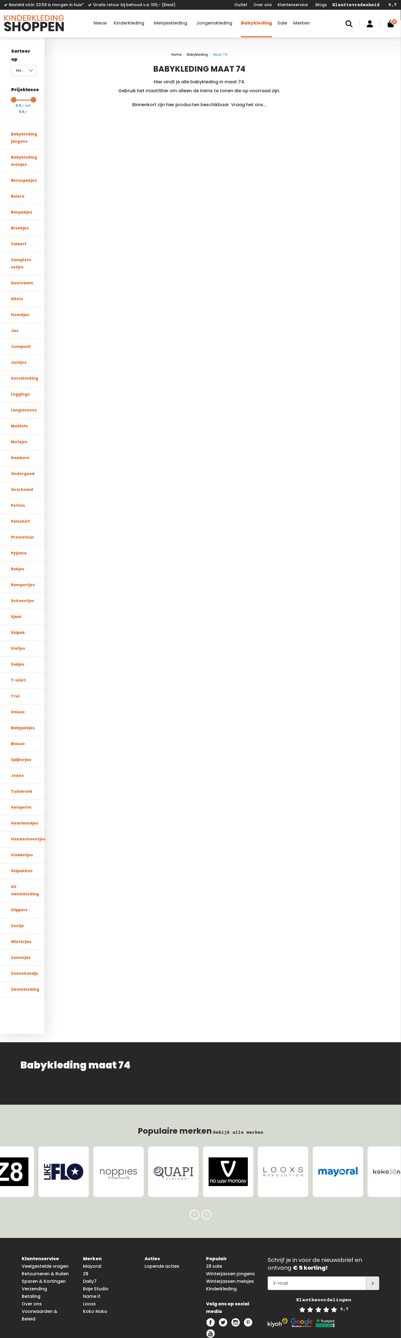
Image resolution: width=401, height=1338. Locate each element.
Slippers (19, 866)
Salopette (21, 771)
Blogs (321, 5)
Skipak (18, 596)
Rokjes (17, 533)
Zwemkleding (25, 946)
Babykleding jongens (32, 120)
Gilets (17, 263)
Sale (282, 23)
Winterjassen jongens (230, 1231)
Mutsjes (19, 406)
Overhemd (22, 453)
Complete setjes (27, 231)
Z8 (85, 1231)
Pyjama (19, 517)
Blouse (18, 708)
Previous (194, 1172)
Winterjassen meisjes (230, 1238)
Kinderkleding (129, 23)
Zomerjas (21, 914)
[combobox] (47, 62)
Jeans (17, 739)
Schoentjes (22, 565)
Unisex (18, 676)
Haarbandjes (24, 787)
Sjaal (16, 580)
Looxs (89, 1261)
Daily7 (90, 1238)
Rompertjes (23, 549)
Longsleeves (24, 374)
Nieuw (100, 23)
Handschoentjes (28, 803)
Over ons (262, 5)
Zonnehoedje (24, 930)
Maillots (19, 390)
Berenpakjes (24, 151)
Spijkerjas (21, 723)
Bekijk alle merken (238, 1089)
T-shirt (18, 644)
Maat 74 (267, 54)
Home (224, 54)
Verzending (34, 1246)
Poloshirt (20, 485)
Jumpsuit (21, 310)
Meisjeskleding (170, 23)
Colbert (18, 215)
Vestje (17, 882)
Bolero (17, 167)
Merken (301, 23)
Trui (15, 660)
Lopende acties (162, 1223)
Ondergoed (23, 437)
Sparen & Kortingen (44, 1238)
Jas (14, 294)
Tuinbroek (21, 755)
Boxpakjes (21, 183)
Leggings (20, 358)
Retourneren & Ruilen (45, 1231)
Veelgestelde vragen (45, 1223)
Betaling (31, 1253)
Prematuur (22, 501)
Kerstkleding (24, 342)
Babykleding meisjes (32, 136)
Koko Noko (95, 1268)
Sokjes (17, 628)
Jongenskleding (214, 23)
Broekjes (20, 199)
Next (206, 1172)
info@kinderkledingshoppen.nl (269, 1328)
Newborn (20, 422)
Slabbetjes (22, 819)
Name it (92, 1253)
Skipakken (22, 835)
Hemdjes (20, 279)
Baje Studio (96, 1246)
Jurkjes (18, 326)
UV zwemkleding (28, 851)
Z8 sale (214, 1223)
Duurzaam (22, 247)
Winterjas (21, 898)
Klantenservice (293, 5)
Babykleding (256, 23)
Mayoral (92, 1223)
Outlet (240, 5)
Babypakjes (23, 692)
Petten (18, 469)
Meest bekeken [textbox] (29, 62)
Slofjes (18, 612)
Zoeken (349, 23)
